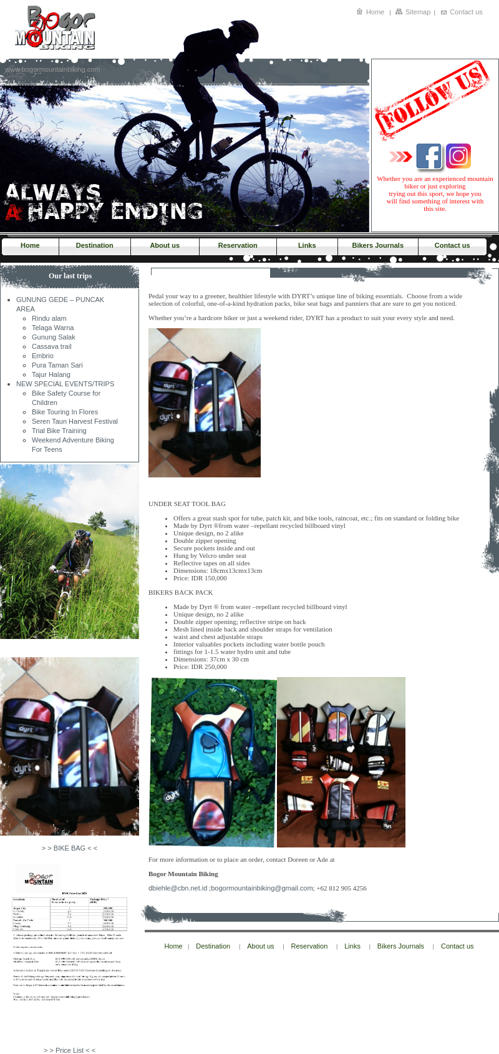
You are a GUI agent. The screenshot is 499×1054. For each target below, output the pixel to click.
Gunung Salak (53, 337)
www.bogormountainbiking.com (52, 69)
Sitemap (417, 12)
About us (165, 245)
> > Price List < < (69, 1050)
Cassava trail (52, 346)
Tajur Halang (51, 374)
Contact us (466, 12)
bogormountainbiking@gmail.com (261, 888)
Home (375, 12)
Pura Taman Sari (57, 365)
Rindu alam (49, 318)
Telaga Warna (53, 327)
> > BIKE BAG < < (69, 848)
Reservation (238, 245)
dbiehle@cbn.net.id (177, 888)
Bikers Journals (378, 245)
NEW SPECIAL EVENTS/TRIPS (65, 384)
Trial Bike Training (59, 430)
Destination (95, 245)
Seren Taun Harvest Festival (75, 421)
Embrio (43, 355)
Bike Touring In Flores (65, 412)
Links (307, 245)
